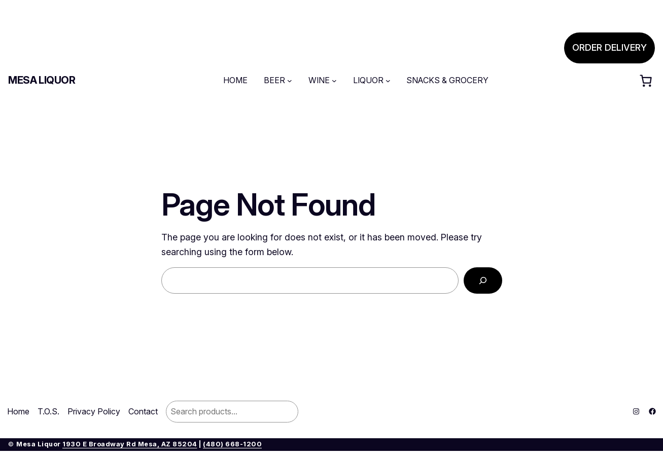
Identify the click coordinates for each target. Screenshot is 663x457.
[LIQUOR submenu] (388, 80)
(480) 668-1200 (232, 444)
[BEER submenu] (289, 80)
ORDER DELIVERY (609, 47)
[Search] (483, 280)
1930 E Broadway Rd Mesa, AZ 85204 (129, 444)
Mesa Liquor (42, 80)
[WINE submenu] (334, 80)
